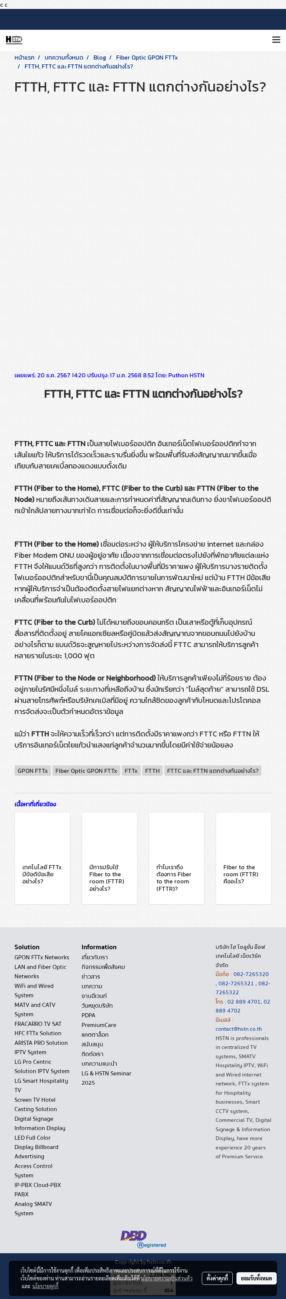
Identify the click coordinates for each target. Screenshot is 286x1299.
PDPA (88, 1015)
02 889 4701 (244, 1001)
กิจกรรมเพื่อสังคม (103, 967)
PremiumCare (99, 1025)
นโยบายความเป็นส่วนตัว (167, 1278)
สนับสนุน (92, 1044)
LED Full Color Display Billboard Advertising (36, 1147)
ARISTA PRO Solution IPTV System (41, 1047)
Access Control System (34, 1170)
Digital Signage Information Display (40, 1123)
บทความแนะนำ (99, 1064)
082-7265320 (251, 974)
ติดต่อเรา (93, 1054)
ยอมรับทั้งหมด (256, 1278)
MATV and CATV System (35, 1009)
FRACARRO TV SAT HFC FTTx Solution (38, 1028)
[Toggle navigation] (276, 40)
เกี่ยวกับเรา (95, 957)
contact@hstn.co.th (239, 1028)
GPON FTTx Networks (42, 957)
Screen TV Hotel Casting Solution (36, 1104)
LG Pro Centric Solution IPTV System (42, 1066)
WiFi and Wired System (34, 990)
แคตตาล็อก (95, 1035)
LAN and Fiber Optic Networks (40, 971)
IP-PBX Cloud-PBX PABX (38, 1189)
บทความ (92, 986)
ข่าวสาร (91, 977)
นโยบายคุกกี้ (45, 1286)
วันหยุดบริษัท (97, 1006)
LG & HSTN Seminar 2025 (106, 1078)
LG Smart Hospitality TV (41, 1085)
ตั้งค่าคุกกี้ (217, 1278)
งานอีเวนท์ (94, 996)
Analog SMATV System (33, 1208)
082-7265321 (236, 983)
